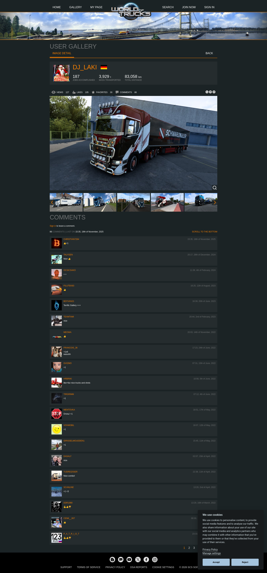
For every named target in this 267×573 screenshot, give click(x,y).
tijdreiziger (70, 472)
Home (57, 7)
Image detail (61, 53)
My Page (96, 7)
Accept (216, 562)
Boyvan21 (69, 301)
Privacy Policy (115, 567)
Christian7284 (71, 239)
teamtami (69, 317)
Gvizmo (68, 363)
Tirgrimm (69, 394)
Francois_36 (70, 348)
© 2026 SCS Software (193, 567)
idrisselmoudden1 (74, 441)
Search (168, 7)
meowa (67, 332)
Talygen (68, 255)
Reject (245, 562)
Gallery (75, 7)
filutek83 (69, 286)
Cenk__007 (69, 518)
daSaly (67, 456)
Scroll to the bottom (204, 232)
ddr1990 (68, 503)
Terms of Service (88, 567)
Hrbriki (68, 379)
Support (66, 567)
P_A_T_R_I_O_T (71, 534)
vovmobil (69, 425)
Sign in (53, 226)
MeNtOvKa (69, 410)
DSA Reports (138, 567)
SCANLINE (69, 487)
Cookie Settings (163, 567)
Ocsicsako (70, 270)
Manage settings (212, 553)
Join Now (189, 7)
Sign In (209, 7)
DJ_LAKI (85, 67)
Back (209, 53)
